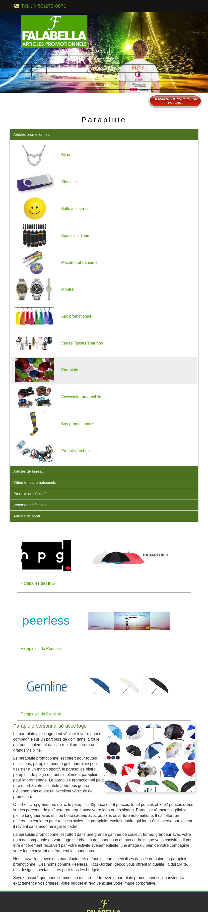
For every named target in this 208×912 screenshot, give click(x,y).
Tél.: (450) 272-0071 (104, 870)
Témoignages (104, 28)
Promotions (104, 20)
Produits (104, 11)
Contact (103, 37)
